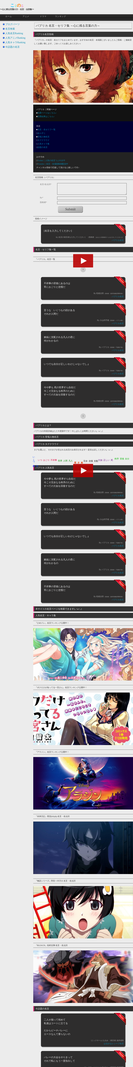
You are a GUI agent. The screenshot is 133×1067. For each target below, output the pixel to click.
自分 (127, 459)
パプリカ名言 (118, 240)
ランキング (60, 16)
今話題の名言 (12, 47)
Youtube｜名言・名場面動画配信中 (53, 164)
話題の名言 (42, 147)
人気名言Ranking (14, 33)
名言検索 (10, 28)
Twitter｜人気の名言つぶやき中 (51, 160)
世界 (60, 461)
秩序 (117, 459)
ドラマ (43, 16)
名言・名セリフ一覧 (46, 129)
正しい (106, 460)
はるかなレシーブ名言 (114, 1043)
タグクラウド (43, 140)
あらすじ (41, 133)
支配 (96, 461)
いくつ (33, 458)
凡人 (70, 461)
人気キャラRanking (15, 42)
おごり (46, 460)
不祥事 (54, 460)
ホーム (8, 16)
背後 (122, 459)
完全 (85, 461)
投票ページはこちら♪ (47, 113)
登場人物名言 (43, 137)
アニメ (26, 16)
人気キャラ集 (43, 144)
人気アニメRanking (15, 38)
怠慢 (91, 461)
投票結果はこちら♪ (46, 116)
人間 (65, 461)
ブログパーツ (12, 24)
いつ (40, 460)
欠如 (100, 460)
